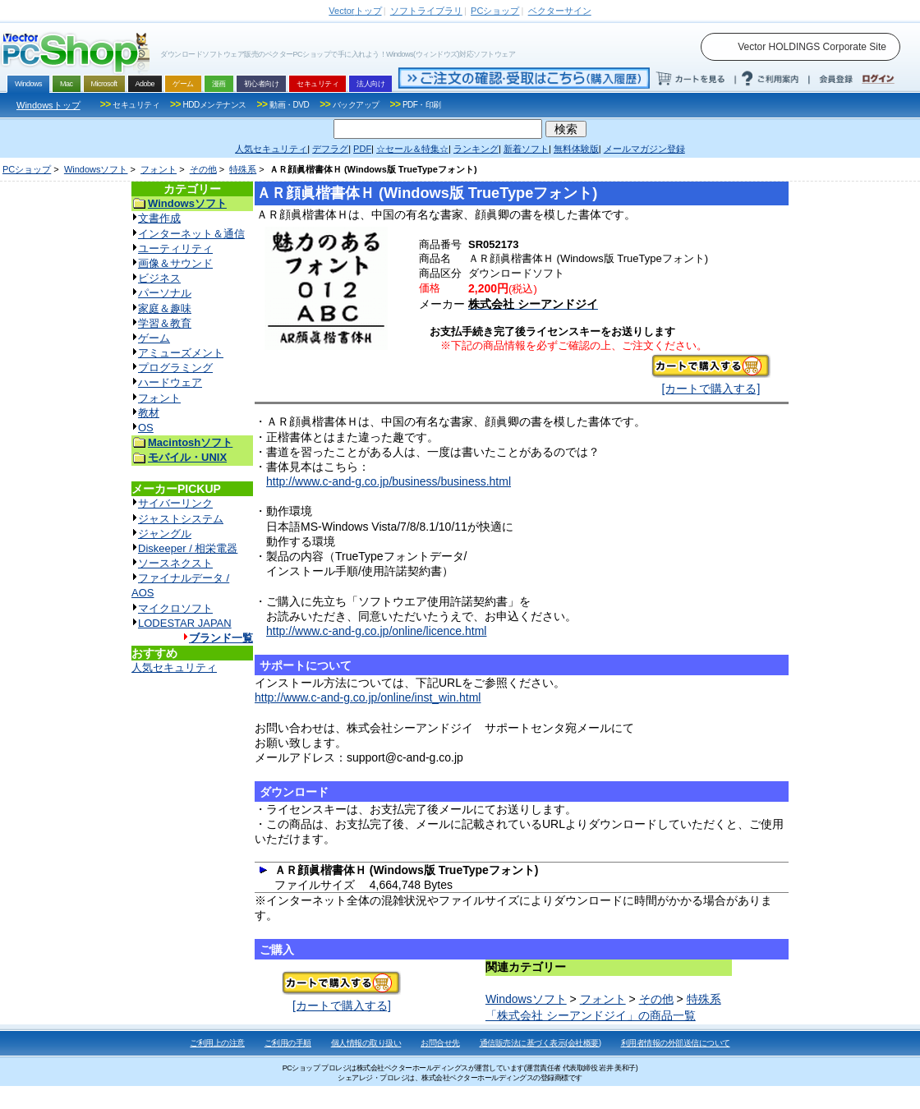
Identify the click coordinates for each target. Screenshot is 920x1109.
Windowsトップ (48, 105)
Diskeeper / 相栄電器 (187, 548)
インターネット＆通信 (191, 234)
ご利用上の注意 (217, 1042)
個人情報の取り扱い (366, 1042)
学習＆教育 (164, 323)
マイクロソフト (175, 608)
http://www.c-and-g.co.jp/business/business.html (388, 481)
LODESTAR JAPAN (185, 623)
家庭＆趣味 (164, 308)
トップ (355, 11)
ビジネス (159, 278)
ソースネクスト (175, 563)
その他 (203, 169)
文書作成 (159, 218)
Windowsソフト (96, 169)
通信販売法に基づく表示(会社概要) (540, 1042)
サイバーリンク (175, 503)
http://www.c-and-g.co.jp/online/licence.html (376, 630)
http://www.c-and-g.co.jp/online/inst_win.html (368, 697)
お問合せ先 (440, 1042)
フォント (158, 169)
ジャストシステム (180, 519)
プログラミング (175, 367)
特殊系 (242, 169)
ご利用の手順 (287, 1042)
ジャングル (164, 533)
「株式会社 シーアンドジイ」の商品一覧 (590, 1015)
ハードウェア (170, 382)
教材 (148, 413)
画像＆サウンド (175, 263)
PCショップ (26, 169)
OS (146, 427)
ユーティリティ (175, 248)
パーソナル (164, 293)
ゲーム (154, 338)
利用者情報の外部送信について (675, 1042)
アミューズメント (180, 353)
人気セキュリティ (174, 667)
